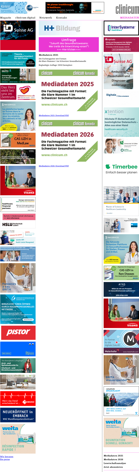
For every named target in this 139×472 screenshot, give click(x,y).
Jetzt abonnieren (113, 467)
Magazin (5, 17)
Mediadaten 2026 (113, 459)
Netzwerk (45, 17)
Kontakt (61, 17)
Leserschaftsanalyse (115, 463)
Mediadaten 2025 (113, 455)
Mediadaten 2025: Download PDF (54, 115)
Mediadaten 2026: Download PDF (54, 166)
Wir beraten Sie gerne (6, 458)
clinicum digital (25, 17)
